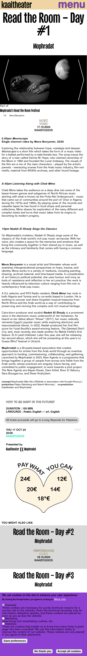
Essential (10, 605)
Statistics (10, 624)
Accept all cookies (69, 651)
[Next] (82, 80)
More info (60, 599)
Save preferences (15, 641)
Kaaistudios (43, 130)
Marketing (11, 618)
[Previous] (5, 80)
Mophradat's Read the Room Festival (20, 111)
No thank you (42, 651)
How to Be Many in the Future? (30, 402)
